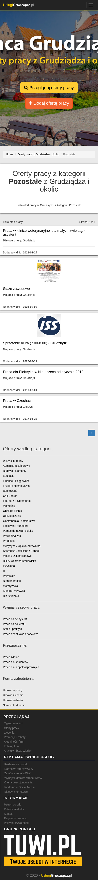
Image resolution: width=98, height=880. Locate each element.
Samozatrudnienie (14, 705)
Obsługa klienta (12, 510)
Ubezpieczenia (12, 515)
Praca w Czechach (18, 401)
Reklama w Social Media (19, 787)
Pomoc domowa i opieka (18, 530)
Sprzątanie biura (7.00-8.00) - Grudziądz (35, 343)
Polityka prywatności (16, 822)
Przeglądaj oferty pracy (49, 87)
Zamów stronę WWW (17, 773)
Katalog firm (11, 746)
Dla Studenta (11, 596)
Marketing (9, 505)
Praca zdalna (11, 657)
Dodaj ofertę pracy (49, 103)
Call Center (10, 495)
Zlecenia (9, 732)
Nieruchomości (12, 580)
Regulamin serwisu (15, 818)
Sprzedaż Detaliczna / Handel (21, 550)
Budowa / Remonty (14, 470)
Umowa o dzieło (13, 700)
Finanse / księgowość (16, 480)
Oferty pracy (11, 728)
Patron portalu (12, 804)
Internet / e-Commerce (17, 500)
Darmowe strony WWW (18, 768)
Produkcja (9, 540)
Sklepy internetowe (16, 791)
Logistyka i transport (15, 525)
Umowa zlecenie (13, 695)
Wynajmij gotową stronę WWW (23, 777)
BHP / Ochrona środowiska (19, 560)
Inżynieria (9, 565)
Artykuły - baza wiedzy (17, 750)
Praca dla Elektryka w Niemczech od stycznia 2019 (43, 372)
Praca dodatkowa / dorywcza (20, 634)
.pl (18, 5)
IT (4, 571)
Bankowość (10, 490)
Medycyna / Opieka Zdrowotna (22, 546)
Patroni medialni (14, 809)
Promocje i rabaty (14, 737)
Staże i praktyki (12, 628)
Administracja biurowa (16, 465)
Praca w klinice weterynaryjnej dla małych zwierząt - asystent (44, 233)
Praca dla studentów (15, 662)
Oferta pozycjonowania (18, 782)
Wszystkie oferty (13, 460)
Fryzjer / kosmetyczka (16, 485)
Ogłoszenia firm (13, 723)
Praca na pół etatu (14, 624)
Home (9, 154)
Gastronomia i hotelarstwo (19, 520)
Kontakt (8, 813)
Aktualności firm (14, 741)
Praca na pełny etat (15, 619)
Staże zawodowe (16, 289)
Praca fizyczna (12, 535)
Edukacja (8, 475)
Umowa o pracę (12, 690)
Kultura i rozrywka (14, 590)
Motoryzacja (10, 586)
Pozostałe (9, 575)
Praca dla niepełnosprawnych (21, 667)
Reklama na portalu (16, 764)
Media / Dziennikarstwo (17, 555)
